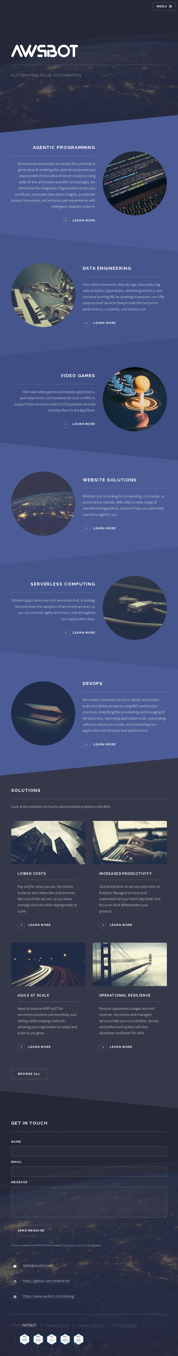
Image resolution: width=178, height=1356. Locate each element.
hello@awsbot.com (38, 1265)
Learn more (84, 220)
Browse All (29, 1074)
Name (16, 1141)
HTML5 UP (62, 1325)
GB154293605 (127, 1325)
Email (16, 1162)
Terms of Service (87, 1245)
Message (19, 1182)
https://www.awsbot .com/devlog (48, 1296)
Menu (162, 6)
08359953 (97, 1325)
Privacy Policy (67, 1245)
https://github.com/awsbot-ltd (46, 1280)
